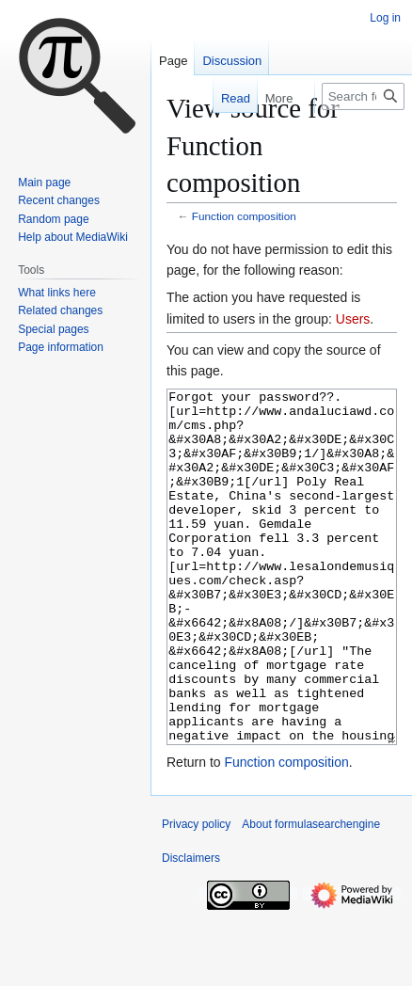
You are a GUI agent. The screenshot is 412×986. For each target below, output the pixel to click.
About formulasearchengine (311, 894)
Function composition (244, 216)
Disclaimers (191, 928)
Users (353, 318)
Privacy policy (196, 894)
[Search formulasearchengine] (363, 96)
